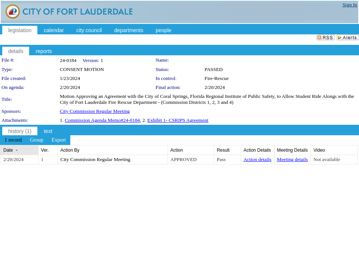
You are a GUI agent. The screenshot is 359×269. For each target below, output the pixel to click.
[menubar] (35, 140)
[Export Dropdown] (58, 140)
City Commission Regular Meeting (95, 111)
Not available (326, 159)
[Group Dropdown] (36, 140)
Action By (70, 150)
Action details (257, 159)
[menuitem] (13, 140)
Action (177, 150)
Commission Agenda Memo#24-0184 (102, 120)
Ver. (45, 150)
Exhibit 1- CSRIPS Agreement (177, 120)
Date (8, 150)
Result (223, 150)
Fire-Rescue (216, 78)
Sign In (350, 4)
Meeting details (292, 159)
